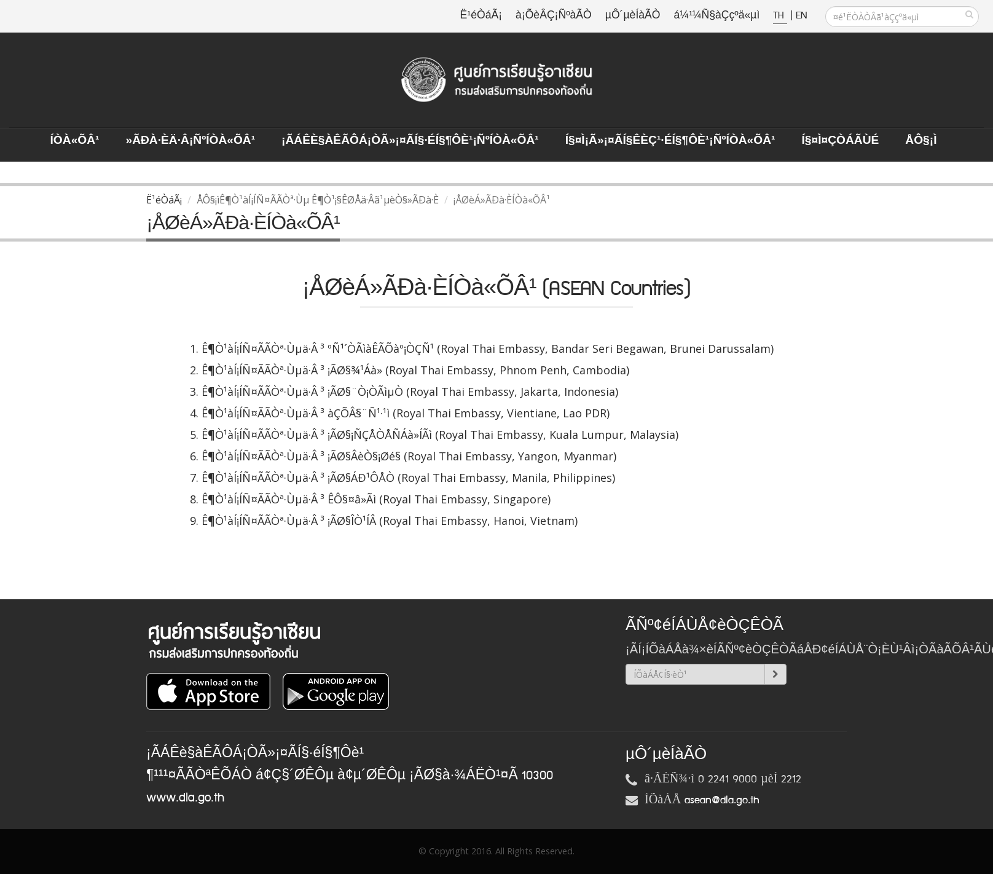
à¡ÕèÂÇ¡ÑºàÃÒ (554, 15)
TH (780, 15)
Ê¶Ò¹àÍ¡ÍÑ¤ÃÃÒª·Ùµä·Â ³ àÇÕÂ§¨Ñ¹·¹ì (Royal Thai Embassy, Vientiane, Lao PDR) (406, 413)
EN (801, 15)
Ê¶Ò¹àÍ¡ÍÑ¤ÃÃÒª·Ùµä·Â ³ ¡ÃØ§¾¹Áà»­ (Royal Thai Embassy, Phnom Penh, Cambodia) (415, 370)
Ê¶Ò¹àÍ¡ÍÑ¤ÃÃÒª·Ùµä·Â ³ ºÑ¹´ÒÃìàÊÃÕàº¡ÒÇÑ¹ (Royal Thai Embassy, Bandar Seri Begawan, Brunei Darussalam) (488, 348)
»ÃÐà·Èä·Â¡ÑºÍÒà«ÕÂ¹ (190, 140)
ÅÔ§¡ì (920, 140)
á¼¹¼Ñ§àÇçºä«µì (716, 15)
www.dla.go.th (185, 797)
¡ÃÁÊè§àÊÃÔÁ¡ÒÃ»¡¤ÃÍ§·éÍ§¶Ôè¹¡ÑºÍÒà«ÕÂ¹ (410, 140)
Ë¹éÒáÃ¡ (481, 15)
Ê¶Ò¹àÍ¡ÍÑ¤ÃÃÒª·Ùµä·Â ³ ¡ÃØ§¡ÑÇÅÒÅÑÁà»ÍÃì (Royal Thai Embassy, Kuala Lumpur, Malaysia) (440, 434)
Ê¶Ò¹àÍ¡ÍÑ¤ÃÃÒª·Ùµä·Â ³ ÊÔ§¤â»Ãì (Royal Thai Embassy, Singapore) (376, 499)
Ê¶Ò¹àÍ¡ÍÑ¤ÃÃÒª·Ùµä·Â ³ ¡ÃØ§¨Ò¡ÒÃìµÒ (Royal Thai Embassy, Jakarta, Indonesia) (410, 391)
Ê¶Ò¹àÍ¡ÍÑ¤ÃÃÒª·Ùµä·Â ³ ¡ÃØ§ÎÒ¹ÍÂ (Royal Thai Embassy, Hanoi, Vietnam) (390, 520)
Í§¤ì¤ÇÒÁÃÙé (840, 140)
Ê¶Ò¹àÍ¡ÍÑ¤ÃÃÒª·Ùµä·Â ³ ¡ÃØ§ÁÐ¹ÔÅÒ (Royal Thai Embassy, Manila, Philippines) (408, 477)
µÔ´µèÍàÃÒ (633, 15)
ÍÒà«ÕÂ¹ (75, 140)
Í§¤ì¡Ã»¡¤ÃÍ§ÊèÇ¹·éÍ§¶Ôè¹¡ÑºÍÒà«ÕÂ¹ (670, 140)
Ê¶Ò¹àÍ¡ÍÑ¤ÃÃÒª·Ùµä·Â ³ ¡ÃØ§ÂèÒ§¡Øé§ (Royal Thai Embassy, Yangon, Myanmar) (409, 456)
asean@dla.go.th (722, 800)
